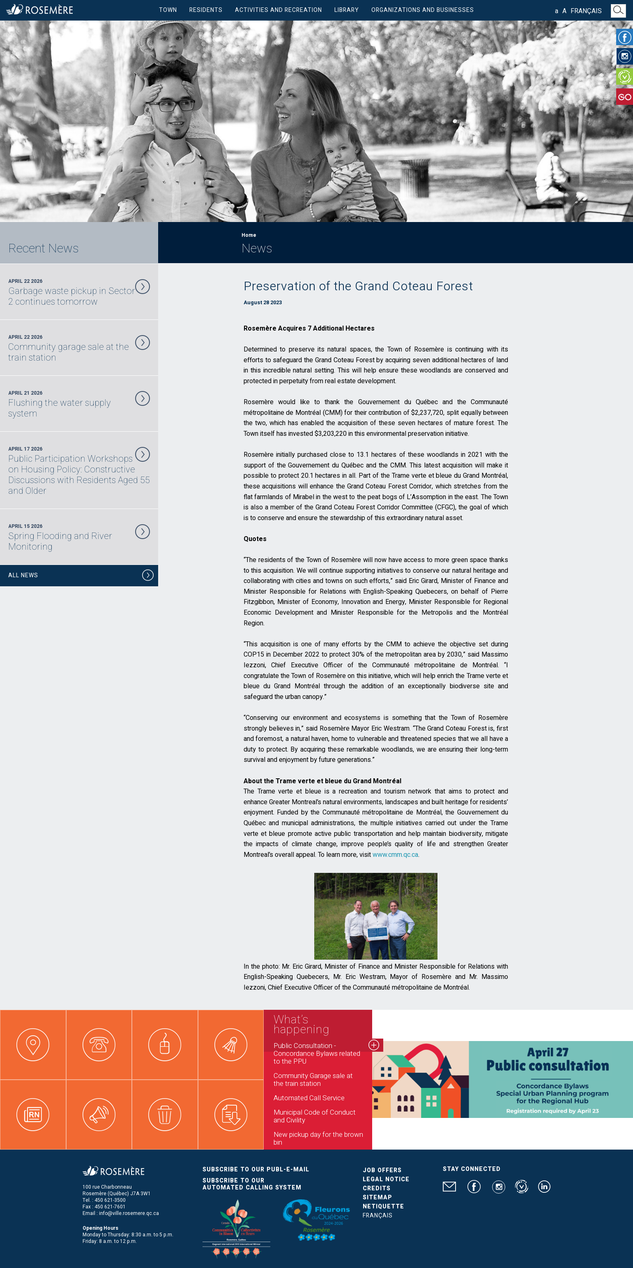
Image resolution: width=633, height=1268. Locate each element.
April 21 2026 (79, 404)
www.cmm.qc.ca (395, 855)
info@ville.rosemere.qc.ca (129, 1213)
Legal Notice (386, 1179)
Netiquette (383, 1206)
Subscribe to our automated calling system (252, 1184)
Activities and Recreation (278, 10)
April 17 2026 (79, 470)
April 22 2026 (79, 292)
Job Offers (382, 1170)
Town (168, 10)
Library (346, 10)
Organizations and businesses (422, 10)
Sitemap (377, 1197)
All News (81, 576)
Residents (206, 10)
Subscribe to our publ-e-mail (256, 1169)
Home (249, 235)
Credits (377, 1188)
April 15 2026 (79, 537)
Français (586, 11)
